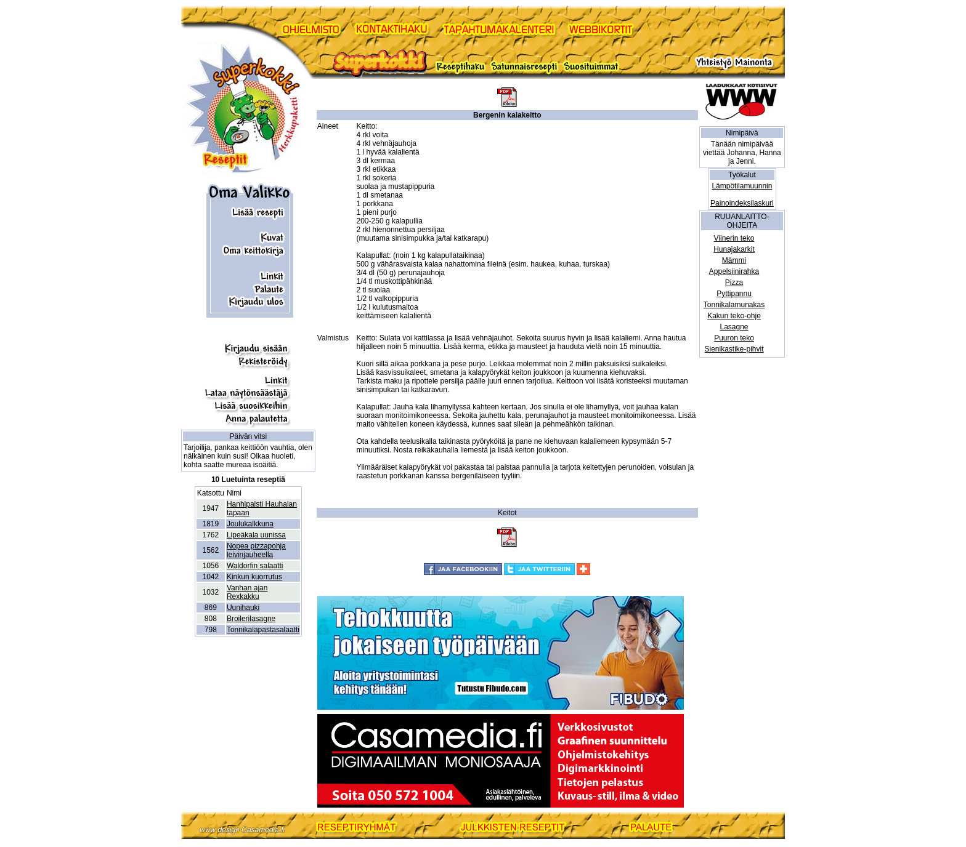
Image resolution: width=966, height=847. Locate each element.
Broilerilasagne (251, 618)
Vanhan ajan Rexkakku (247, 592)
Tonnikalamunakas (734, 304)
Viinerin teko (734, 238)
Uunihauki (243, 607)
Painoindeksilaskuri (742, 203)
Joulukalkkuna (250, 524)
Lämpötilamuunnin (742, 186)
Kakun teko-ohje (734, 315)
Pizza (734, 282)
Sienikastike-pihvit (734, 349)
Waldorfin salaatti (255, 565)
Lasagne (734, 327)
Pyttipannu (734, 293)
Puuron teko (734, 338)
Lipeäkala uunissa (256, 535)
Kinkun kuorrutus (254, 576)
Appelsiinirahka (734, 271)
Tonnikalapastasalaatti (263, 629)
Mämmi (734, 260)
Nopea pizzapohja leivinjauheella (256, 550)
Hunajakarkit (734, 249)
